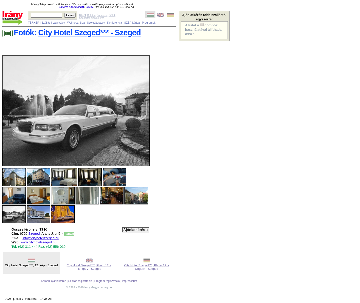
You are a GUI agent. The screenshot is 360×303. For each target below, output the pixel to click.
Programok (149, 22)
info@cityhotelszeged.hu (40, 238)
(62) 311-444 (27, 246)
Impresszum (129, 281)
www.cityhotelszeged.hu (38, 242)
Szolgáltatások (96, 22)
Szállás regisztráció (80, 281)
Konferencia (114, 22)
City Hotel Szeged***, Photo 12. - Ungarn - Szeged (146, 267)
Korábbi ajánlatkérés (53, 281)
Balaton (91, 15)
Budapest (102, 15)
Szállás (45, 22)
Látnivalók (59, 22)
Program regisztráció (107, 281)
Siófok (112, 15)
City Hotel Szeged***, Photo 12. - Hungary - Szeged (89, 267)
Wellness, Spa (76, 22)
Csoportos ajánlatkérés (91, 18)
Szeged (34, 233)
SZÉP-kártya (132, 22)
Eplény (89, 7)
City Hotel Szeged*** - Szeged (89, 32)
